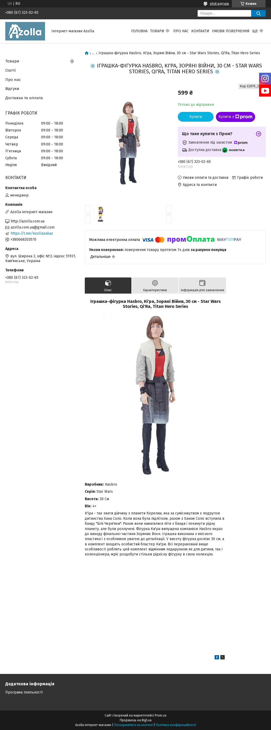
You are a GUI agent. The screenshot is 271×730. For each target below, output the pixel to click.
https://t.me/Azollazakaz (32, 233)
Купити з (235, 117)
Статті (10, 70)
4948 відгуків (219, 4)
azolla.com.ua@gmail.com (33, 227)
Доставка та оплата (24, 97)
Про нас (181, 31)
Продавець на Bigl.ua (136, 720)
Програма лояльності (24, 692)
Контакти (200, 31)
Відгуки (12, 88)
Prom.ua (160, 715)
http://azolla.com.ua (28, 221)
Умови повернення (231, 31)
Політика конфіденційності (176, 725)
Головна (139, 31)
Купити (195, 117)
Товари (157, 31)
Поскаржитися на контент (133, 725)
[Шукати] (258, 13)
